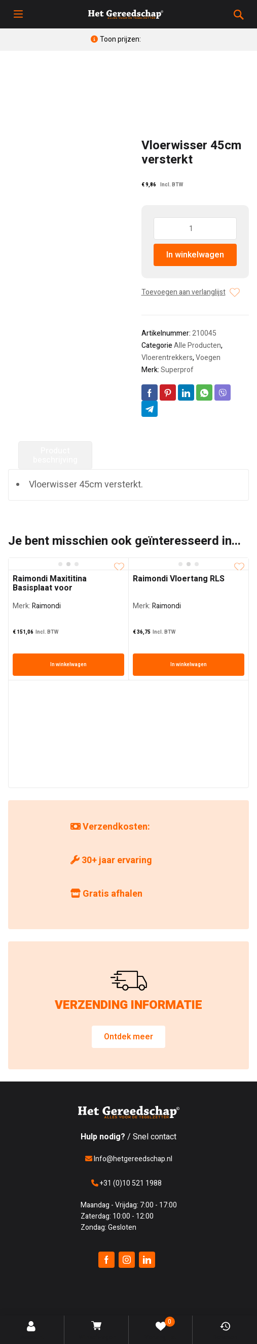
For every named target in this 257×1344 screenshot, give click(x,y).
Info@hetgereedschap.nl (128, 1159)
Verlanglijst (160, 1329)
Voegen (208, 357)
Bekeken (225, 1331)
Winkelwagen (97, 1331)
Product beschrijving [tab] (55, 455)
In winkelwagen (195, 255)
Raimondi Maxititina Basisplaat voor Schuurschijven (50, 588)
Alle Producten (197, 345)
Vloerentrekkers (167, 357)
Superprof (177, 370)
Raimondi (46, 606)
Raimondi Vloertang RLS (179, 579)
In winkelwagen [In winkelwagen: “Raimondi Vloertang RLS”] (188, 664)
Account (32, 1331)
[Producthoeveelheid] (195, 228)
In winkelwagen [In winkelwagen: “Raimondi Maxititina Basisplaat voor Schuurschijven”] (68, 664)
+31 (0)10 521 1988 (126, 1183)
